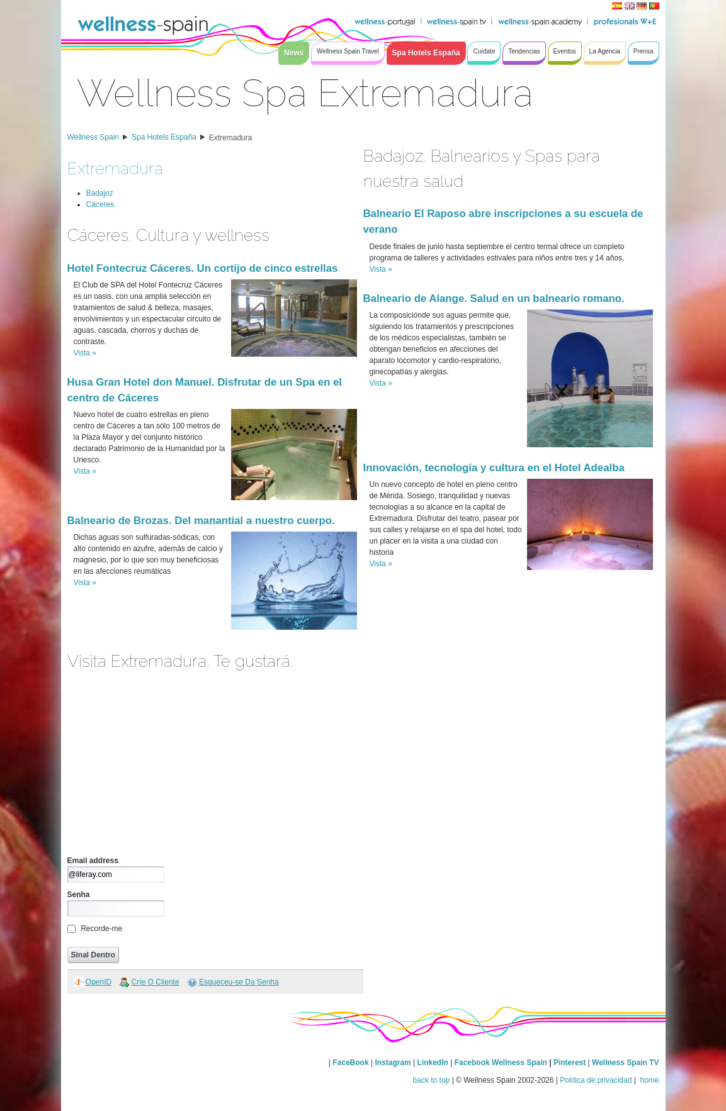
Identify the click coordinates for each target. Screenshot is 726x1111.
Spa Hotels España (164, 137)
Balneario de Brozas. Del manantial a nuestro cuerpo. (201, 521)
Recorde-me (101, 928)
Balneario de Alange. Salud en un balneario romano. (494, 298)
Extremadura (230, 137)
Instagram (393, 1062)
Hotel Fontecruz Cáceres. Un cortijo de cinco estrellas (202, 268)
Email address (92, 860)
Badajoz (99, 193)
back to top (431, 1080)
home (648, 1080)
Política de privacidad (596, 1080)
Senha (78, 894)
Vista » (85, 353)
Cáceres (100, 204)
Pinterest (570, 1062)
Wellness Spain (93, 137)
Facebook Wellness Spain (501, 1062)
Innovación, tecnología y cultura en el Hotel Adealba (494, 468)
